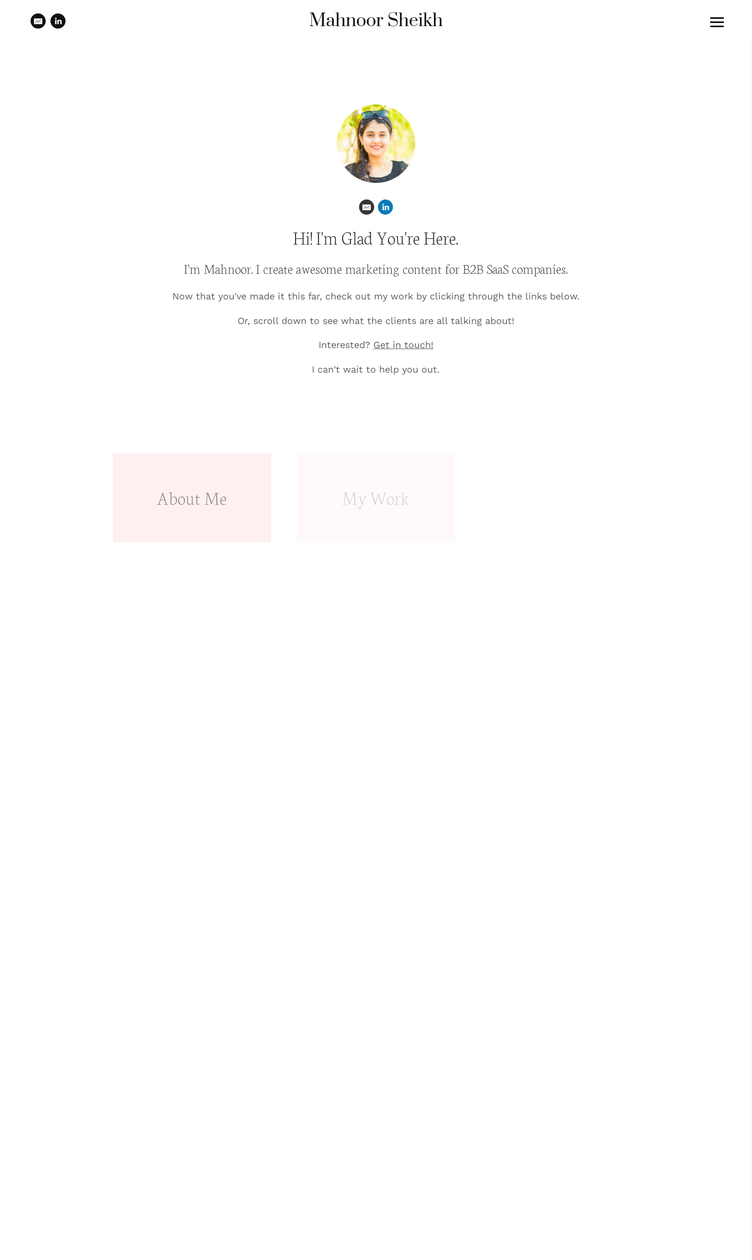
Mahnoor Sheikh (376, 20)
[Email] (366, 207)
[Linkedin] (385, 207)
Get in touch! (403, 344)
